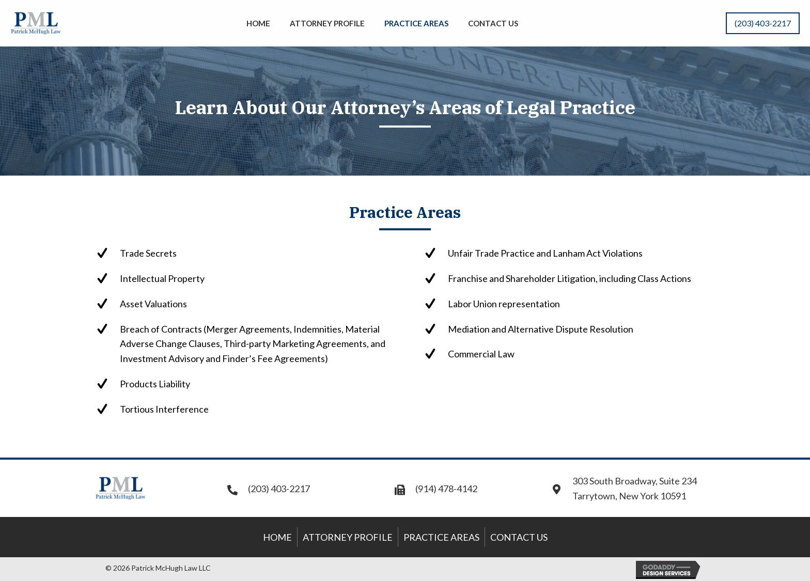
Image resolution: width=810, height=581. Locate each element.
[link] (258, 21)
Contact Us (519, 537)
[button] (763, 23)
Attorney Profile (348, 537)
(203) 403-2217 (279, 488)
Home (277, 537)
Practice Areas (441, 537)
